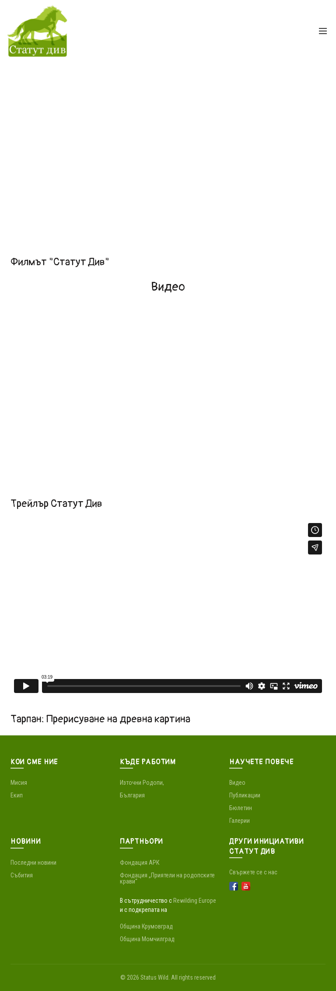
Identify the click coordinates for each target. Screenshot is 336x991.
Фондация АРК (139, 862)
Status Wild (154, 977)
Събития (21, 875)
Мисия (18, 782)
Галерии (239, 820)
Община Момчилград (147, 939)
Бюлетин (240, 807)
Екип (16, 795)
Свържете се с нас (253, 872)
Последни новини (33, 862)
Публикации (244, 795)
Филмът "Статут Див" (59, 262)
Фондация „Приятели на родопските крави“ (167, 878)
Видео (237, 782)
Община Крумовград (146, 926)
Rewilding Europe (194, 900)
